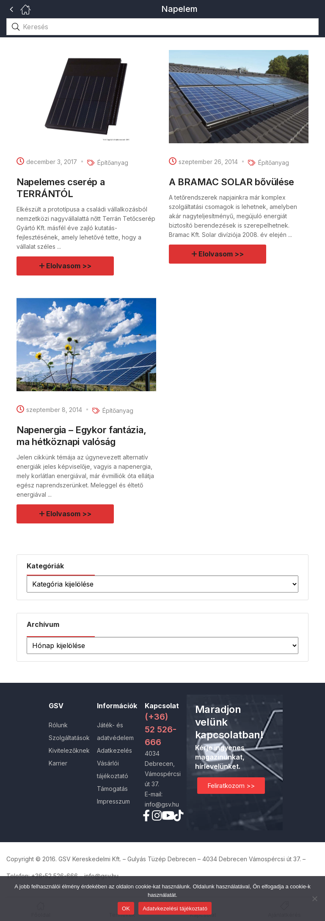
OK (126, 908)
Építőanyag (112, 162)
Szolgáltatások (69, 737)
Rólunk (58, 725)
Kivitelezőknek (69, 750)
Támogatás (112, 788)
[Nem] (314, 898)
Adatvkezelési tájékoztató (175, 908)
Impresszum (113, 801)
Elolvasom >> (69, 266)
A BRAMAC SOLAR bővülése (231, 181)
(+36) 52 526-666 (160, 729)
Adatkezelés (114, 750)
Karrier (58, 763)
